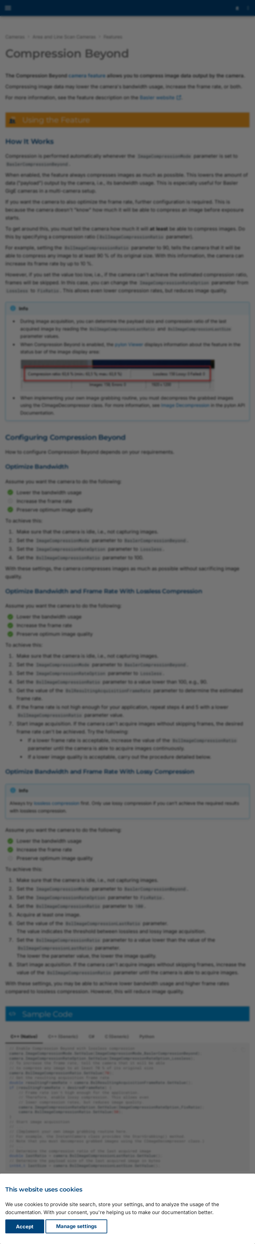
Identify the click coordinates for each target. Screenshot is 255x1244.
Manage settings (76, 1226)
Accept (25, 1226)
